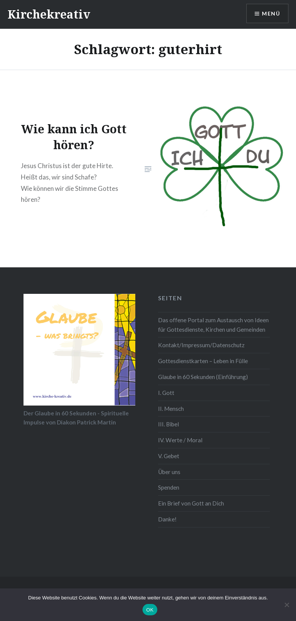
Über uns (169, 471)
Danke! (167, 519)
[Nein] (286, 605)
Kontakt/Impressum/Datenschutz (201, 345)
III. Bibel (168, 424)
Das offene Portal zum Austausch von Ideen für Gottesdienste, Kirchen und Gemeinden (213, 325)
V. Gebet (168, 455)
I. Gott (166, 392)
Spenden (168, 487)
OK (149, 610)
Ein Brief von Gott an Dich (191, 503)
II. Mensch (171, 408)
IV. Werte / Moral (180, 440)
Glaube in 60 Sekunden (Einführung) (203, 376)
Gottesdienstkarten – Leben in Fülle (203, 360)
